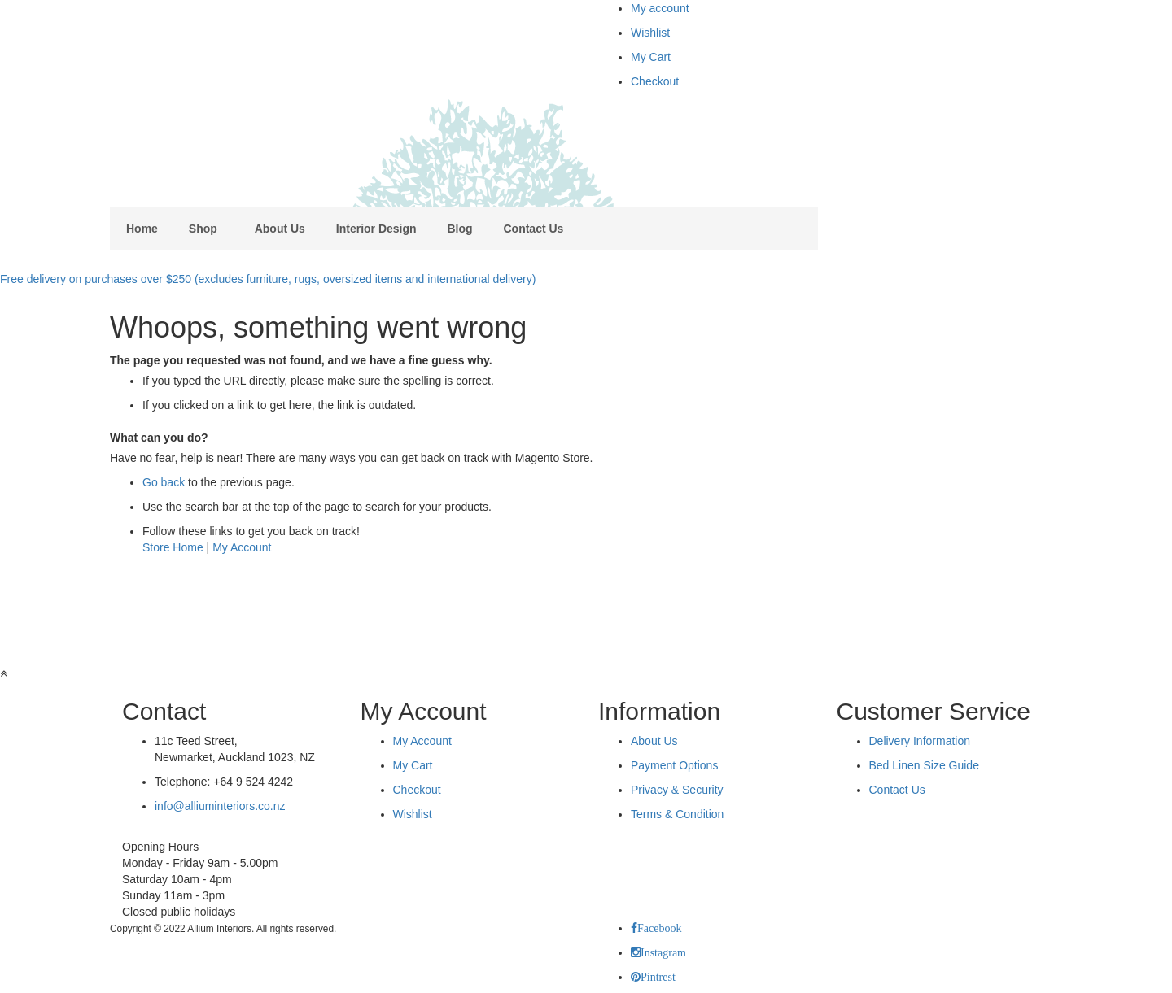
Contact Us (897, 789)
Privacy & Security (677, 789)
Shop (203, 228)
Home (142, 228)
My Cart (651, 56)
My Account (241, 547)
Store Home (172, 547)
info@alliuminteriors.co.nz (220, 805)
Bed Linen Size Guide (924, 765)
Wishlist (650, 32)
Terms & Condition (677, 814)
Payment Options (674, 765)
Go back (163, 482)
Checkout (655, 81)
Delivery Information (920, 740)
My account (660, 8)
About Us (654, 740)
